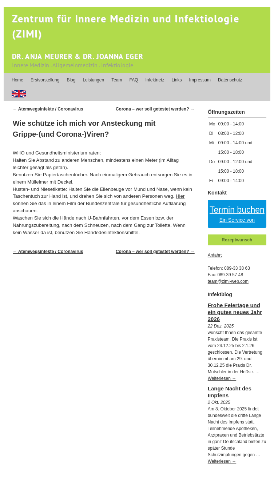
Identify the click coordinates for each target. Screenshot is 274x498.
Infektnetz (155, 80)
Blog (71, 80)
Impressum (200, 80)
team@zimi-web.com (228, 281)
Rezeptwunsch (237, 239)
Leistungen (93, 80)
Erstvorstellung (45, 80)
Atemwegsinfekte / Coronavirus (48, 109)
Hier (180, 196)
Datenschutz (230, 80)
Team (116, 80)
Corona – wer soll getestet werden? (155, 109)
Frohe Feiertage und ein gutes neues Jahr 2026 (235, 312)
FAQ (133, 80)
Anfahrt (215, 255)
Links (177, 80)
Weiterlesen (222, 378)
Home (17, 80)
